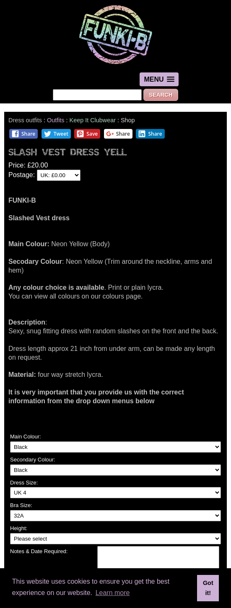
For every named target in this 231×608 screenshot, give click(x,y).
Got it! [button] (208, 588)
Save (87, 134)
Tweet (56, 134)
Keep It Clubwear (93, 120)
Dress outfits (25, 120)
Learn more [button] (113, 592)
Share (23, 134)
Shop (128, 120)
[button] (159, 79)
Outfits (56, 120)
